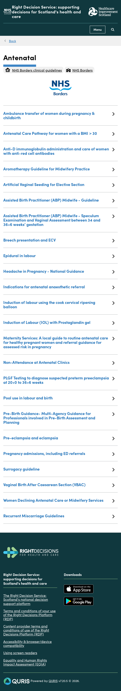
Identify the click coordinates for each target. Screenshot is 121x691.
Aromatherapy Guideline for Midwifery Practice (58, 169)
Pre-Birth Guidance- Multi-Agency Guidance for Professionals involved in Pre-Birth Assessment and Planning (58, 418)
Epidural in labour (58, 255)
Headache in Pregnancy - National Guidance (58, 271)
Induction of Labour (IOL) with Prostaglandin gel (58, 322)
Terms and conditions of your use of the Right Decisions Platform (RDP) (29, 615)
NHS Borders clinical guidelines (33, 70)
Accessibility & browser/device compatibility (27, 643)
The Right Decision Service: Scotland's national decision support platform (25, 599)
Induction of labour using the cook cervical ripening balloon (58, 304)
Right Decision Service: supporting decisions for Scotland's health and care (46, 11)
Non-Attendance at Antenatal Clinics (58, 362)
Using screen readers (20, 653)
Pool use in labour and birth (58, 398)
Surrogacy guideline (58, 469)
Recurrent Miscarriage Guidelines (58, 516)
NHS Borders (79, 70)
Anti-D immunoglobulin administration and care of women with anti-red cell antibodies (58, 151)
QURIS (53, 680)
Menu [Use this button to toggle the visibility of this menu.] (98, 29)
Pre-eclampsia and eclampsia (58, 438)
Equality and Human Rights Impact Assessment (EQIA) (25, 662)
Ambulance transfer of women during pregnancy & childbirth (58, 115)
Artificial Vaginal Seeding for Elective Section (58, 184)
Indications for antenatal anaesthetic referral (58, 287)
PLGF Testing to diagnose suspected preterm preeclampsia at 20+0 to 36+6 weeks (58, 380)
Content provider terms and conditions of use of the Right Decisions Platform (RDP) (26, 630)
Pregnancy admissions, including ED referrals (58, 453)
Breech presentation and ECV (58, 240)
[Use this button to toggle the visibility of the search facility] (113, 29)
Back (12, 41)
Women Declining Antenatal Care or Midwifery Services (58, 500)
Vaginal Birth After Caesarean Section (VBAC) (58, 484)
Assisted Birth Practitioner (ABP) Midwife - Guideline (58, 200)
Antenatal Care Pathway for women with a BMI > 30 (58, 133)
